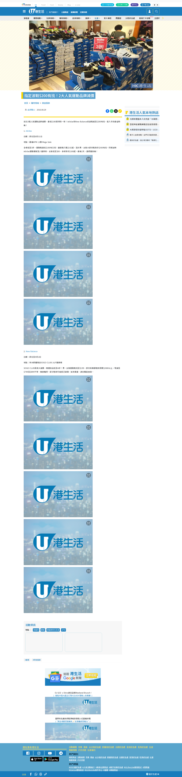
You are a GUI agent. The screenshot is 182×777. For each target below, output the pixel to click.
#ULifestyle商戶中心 (93, 770)
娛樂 (87, 18)
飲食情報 (76, 18)
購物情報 (63, 18)
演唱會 (26, 18)
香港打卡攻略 (144, 18)
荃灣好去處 (131, 746)
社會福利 (91, 749)
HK (36, 5)
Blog (69, 5)
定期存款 (83, 12)
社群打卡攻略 (123, 5)
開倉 (86, 746)
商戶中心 (134, 5)
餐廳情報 (73, 749)
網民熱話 (72, 757)
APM (63, 630)
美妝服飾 (46, 103)
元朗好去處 (120, 746)
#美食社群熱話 (102, 767)
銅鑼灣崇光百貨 (53, 630)
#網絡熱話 (113, 770)
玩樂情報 (50, 18)
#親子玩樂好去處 (116, 767)
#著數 (105, 770)
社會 (96, 18)
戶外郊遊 (82, 749)
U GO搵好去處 (108, 5)
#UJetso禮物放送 (76, 770)
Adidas (29, 130)
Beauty (60, 5)
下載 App (146, 5)
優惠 (27, 660)
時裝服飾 (37, 660)
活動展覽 (73, 746)
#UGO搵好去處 (75, 767)
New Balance (31, 351)
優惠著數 (37, 18)
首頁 (26, 103)
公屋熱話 (64, 12)
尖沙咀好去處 (95, 746)
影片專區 (107, 18)
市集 (80, 746)
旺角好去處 (143, 746)
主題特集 (158, 18)
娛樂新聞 (74, 12)
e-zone (77, 5)
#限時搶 (146, 767)
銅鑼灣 (36, 630)
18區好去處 (130, 18)
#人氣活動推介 (88, 767)
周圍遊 (118, 18)
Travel (43, 5)
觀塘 (43, 630)
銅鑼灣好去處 (108, 746)
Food (52, 5)
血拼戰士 (31, 109)
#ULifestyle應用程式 (133, 767)
